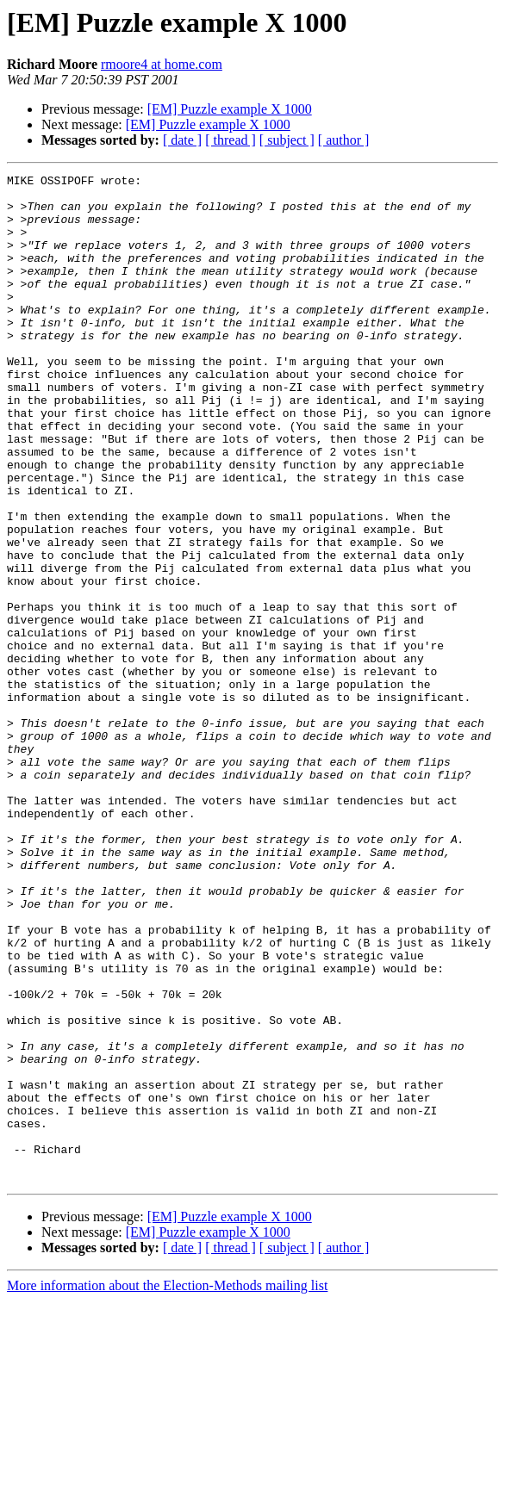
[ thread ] (230, 140)
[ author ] (344, 140)
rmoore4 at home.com (161, 64)
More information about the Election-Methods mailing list (167, 1487)
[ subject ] (287, 140)
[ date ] (182, 140)
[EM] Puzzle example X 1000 (229, 109)
